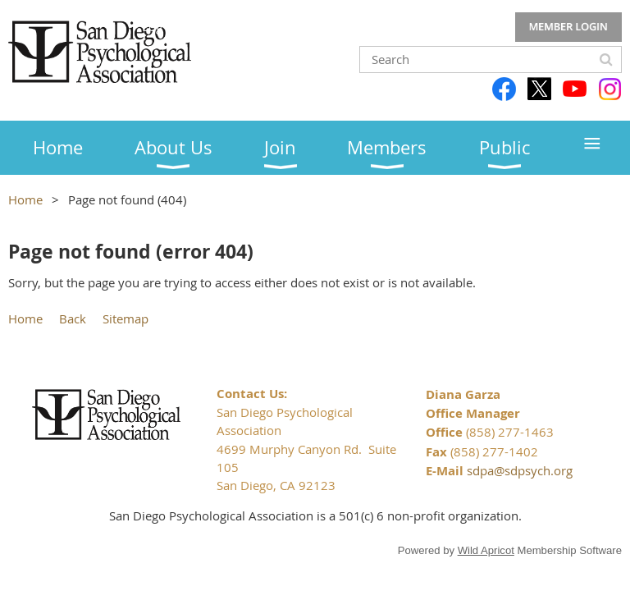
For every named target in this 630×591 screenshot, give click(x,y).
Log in (568, 27)
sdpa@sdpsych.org (520, 470)
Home (25, 199)
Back (72, 318)
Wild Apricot (486, 550)
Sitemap (125, 318)
